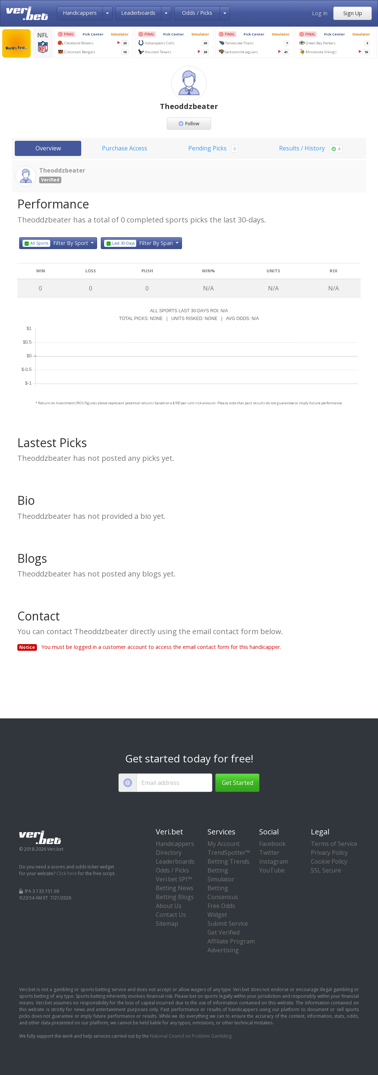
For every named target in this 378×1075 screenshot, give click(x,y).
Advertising (223, 950)
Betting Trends (228, 861)
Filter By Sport (56, 243)
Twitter (269, 852)
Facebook (272, 844)
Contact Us (171, 915)
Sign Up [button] (352, 13)
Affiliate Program (231, 941)
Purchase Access (124, 148)
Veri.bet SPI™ (174, 879)
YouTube (272, 870)
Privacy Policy (329, 852)
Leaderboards (138, 12)
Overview (48, 148)
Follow (189, 123)
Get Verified (223, 932)
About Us (169, 906)
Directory (169, 852)
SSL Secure (326, 870)
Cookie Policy (329, 861)
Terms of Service (334, 844)
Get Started (237, 783)
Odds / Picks (197, 12)
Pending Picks (213, 148)
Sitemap (167, 923)
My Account (223, 844)
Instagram (273, 861)
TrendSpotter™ (228, 852)
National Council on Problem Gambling (190, 1036)
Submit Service (227, 923)
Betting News (174, 888)
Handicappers (80, 12)
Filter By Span (139, 243)
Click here (66, 873)
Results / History (311, 148)
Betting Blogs (175, 897)
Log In (319, 13)
